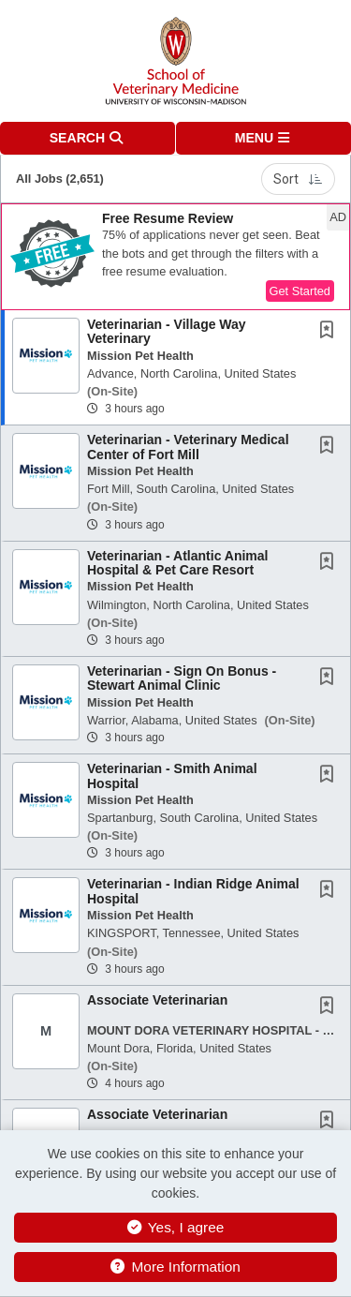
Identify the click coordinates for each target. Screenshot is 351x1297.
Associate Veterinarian (157, 999)
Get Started (300, 291)
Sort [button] (298, 178)
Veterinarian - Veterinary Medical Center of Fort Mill (188, 446)
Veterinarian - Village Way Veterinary (166, 331)
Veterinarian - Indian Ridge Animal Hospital (193, 890)
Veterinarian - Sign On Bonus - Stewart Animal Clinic (181, 678)
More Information (175, 1267)
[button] (264, 138)
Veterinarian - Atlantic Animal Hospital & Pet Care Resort (177, 562)
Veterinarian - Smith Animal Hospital (172, 775)
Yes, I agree (176, 1227)
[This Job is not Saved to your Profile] (330, 332)
